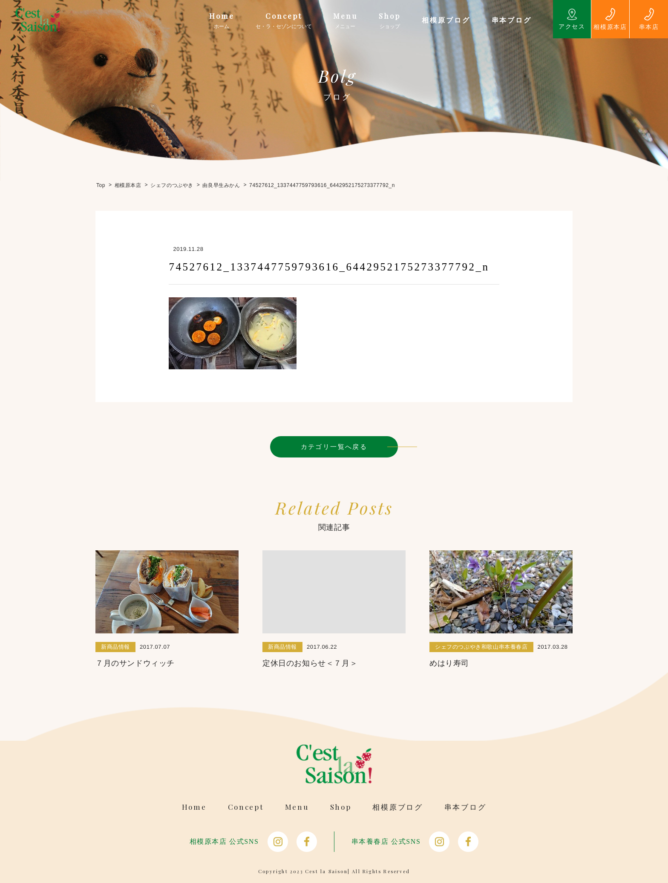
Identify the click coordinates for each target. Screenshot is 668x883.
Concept (246, 807)
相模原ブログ (397, 807)
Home (194, 807)
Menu (297, 807)
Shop (340, 807)
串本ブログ (465, 807)
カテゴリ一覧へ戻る (334, 446)
